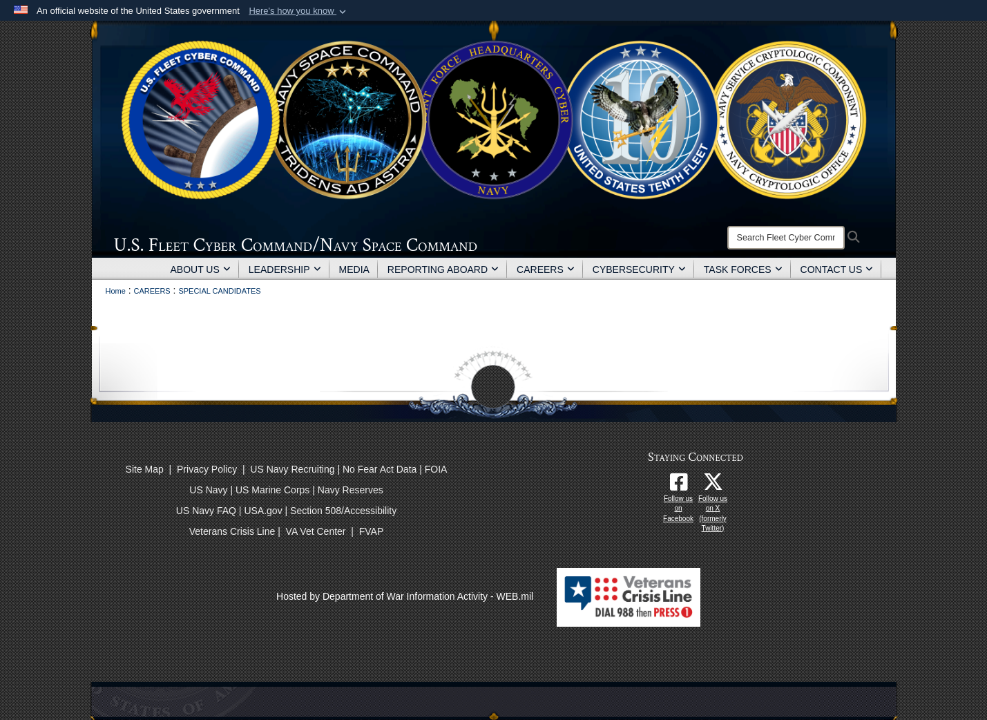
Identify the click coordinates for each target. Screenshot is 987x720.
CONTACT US (837, 269)
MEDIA (354, 269)
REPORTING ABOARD (443, 269)
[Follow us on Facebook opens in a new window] (678, 485)
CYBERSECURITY (639, 269)
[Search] (786, 237)
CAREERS (546, 269)
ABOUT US (201, 269)
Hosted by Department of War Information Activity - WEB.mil (404, 596)
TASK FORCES (743, 269)
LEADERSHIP (285, 269)
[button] (299, 11)
